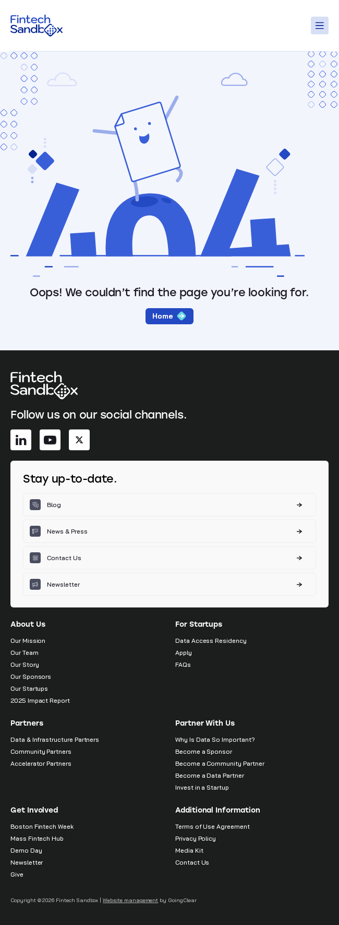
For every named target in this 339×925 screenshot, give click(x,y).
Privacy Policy (195, 838)
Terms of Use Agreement (212, 826)
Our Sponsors (30, 676)
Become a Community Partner (219, 763)
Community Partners (40, 751)
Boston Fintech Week (42, 826)
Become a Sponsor (203, 751)
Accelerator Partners (40, 763)
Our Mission (27, 640)
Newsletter (26, 862)
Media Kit (189, 850)
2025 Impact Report (40, 700)
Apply (183, 652)
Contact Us (192, 862)
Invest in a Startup (202, 787)
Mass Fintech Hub (37, 838)
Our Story (24, 664)
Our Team (24, 652)
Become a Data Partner (209, 775)
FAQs (183, 664)
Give (16, 874)
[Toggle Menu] (321, 25)
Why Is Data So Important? (215, 739)
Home (169, 316)
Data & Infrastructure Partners (54, 739)
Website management (130, 900)
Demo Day (26, 850)
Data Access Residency (211, 640)
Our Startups (29, 688)
